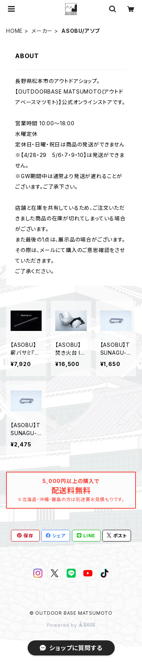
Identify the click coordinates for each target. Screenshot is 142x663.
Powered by (71, 625)
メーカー (42, 31)
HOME (14, 31)
